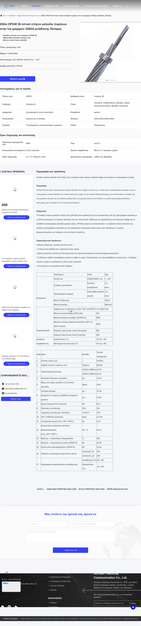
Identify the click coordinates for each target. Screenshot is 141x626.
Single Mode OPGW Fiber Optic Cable (61, 489)
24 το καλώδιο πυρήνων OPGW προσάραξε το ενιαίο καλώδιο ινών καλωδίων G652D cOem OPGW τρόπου (16, 261)
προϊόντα (11, 16)
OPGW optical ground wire (117, 489)
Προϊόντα (36, 6)
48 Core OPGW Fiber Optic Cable (91, 489)
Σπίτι (24, 6)
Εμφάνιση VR (51, 6)
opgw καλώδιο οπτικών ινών (28, 16)
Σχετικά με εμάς (71, 6)
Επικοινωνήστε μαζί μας (96, 6)
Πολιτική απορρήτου (10, 619)
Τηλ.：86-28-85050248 (11, 579)
